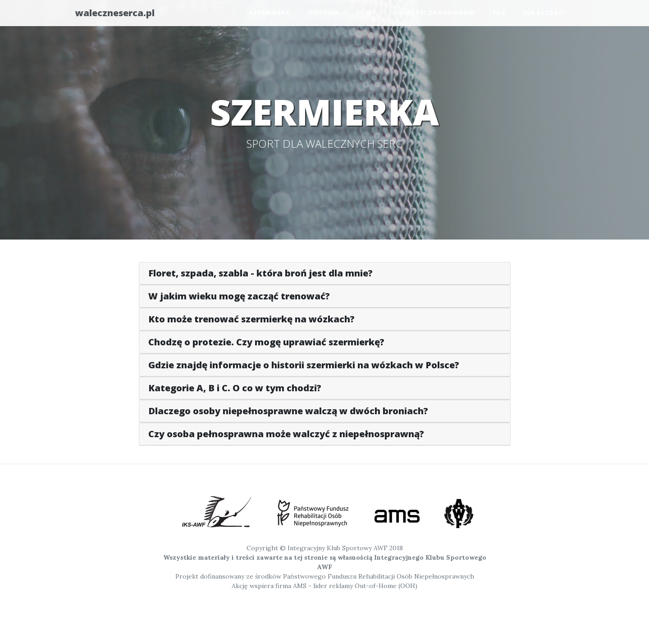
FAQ (499, 14)
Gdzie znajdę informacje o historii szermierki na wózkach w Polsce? (303, 365)
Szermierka (269, 14)
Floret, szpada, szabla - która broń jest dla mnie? (260, 273)
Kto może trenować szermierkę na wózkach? (251, 319)
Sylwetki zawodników (434, 14)
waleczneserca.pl (123, 15)
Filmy (366, 14)
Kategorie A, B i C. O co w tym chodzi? (234, 388)
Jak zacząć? (545, 14)
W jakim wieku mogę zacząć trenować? (239, 296)
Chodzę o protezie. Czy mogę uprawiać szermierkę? (266, 342)
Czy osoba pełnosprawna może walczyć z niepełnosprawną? (286, 434)
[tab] (324, 273)
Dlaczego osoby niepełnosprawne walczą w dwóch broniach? (288, 411)
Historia (323, 14)
